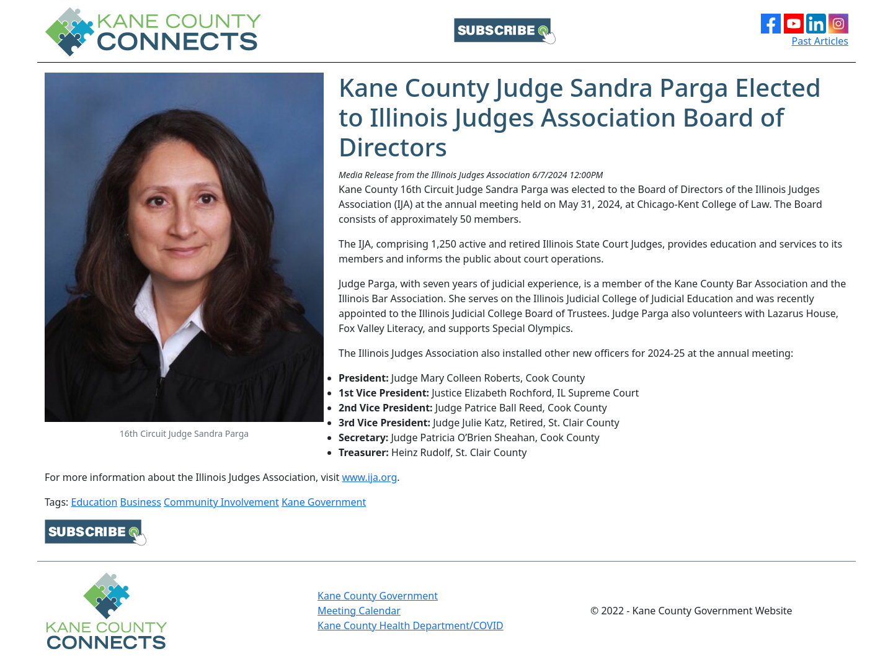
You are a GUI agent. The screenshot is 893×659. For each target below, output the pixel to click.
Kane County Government (378, 596)
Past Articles (820, 41)
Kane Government (324, 502)
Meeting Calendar (359, 610)
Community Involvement (221, 502)
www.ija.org (369, 477)
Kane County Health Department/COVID (411, 625)
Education (94, 502)
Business (140, 502)
